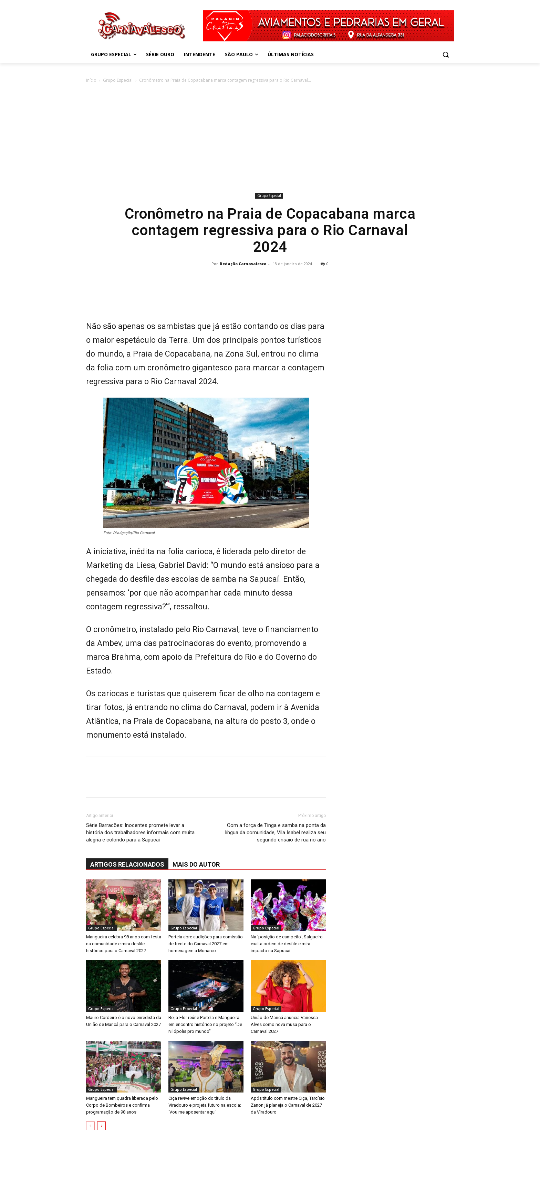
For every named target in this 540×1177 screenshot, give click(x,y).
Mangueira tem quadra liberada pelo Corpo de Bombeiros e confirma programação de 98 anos (122, 1105)
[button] (445, 54)
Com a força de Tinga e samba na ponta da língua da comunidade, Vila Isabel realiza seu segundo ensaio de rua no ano (275, 832)
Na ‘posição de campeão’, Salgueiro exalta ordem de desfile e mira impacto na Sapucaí (287, 943)
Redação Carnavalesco (243, 263)
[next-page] (101, 1125)
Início (91, 80)
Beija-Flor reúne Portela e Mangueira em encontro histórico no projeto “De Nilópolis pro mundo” (205, 1024)
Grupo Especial (118, 80)
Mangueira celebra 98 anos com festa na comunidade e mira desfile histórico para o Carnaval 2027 (123, 943)
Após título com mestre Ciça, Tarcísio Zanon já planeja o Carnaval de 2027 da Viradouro (288, 1105)
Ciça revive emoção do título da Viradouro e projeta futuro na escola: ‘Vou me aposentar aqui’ (204, 1105)
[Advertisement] (270, 139)
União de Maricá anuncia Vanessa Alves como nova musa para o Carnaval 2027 (284, 1024)
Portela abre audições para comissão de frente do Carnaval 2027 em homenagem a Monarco (205, 943)
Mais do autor (196, 864)
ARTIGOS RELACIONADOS (127, 864)
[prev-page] (90, 1125)
